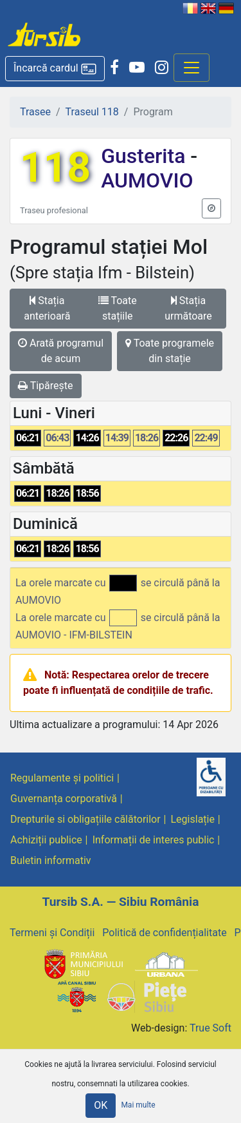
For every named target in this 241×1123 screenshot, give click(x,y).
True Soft (210, 1028)
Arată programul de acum (60, 351)
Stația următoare (188, 308)
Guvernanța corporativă (63, 798)
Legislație (193, 819)
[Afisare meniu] (192, 67)
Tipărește (45, 385)
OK (100, 1105)
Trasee (35, 112)
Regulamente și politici (62, 778)
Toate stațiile (117, 308)
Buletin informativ (50, 860)
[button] (55, 68)
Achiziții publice (46, 840)
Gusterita (145, 156)
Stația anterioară (47, 308)
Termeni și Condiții (52, 932)
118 (55, 168)
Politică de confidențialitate (164, 932)
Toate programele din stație (169, 351)
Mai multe (138, 1104)
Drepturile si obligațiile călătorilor (85, 819)
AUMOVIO (147, 180)
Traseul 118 (92, 112)
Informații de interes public (154, 840)
